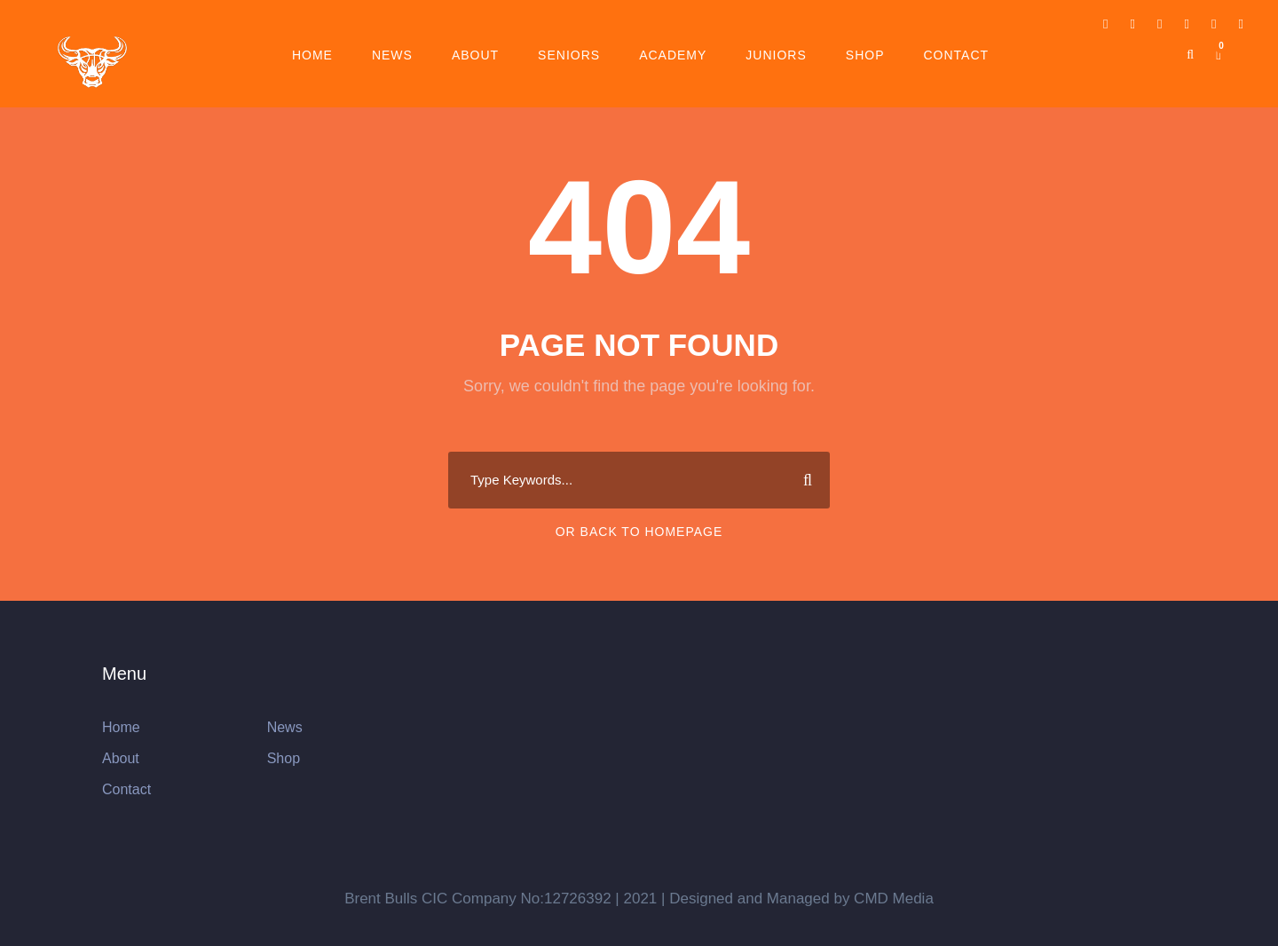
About (475, 55)
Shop (865, 55)
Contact (957, 55)
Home (312, 55)
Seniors (569, 55)
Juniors (776, 55)
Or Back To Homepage (639, 531)
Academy (672, 55)
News (392, 55)
